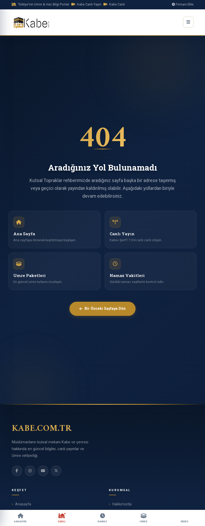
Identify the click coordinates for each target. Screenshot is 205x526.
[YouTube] (43, 470)
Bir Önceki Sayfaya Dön (102, 308)
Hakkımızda (122, 504)
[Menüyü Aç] (188, 22)
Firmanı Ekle (183, 4)
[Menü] (184, 518)
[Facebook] (17, 470)
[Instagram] (30, 470)
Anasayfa (23, 504)
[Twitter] (56, 470)
